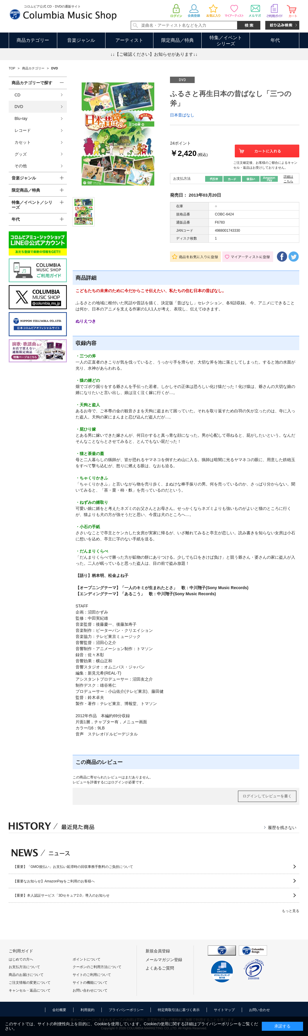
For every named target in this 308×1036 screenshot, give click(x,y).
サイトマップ (224, 1010)
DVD (19, 106)
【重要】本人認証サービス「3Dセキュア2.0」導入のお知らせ (61, 895)
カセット (23, 142)
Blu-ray (21, 118)
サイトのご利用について (92, 975)
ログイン (118, 782)
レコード (23, 130)
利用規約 (87, 1010)
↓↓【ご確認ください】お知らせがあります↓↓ (154, 54)
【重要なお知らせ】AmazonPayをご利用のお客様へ (54, 881)
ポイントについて (87, 959)
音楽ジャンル (81, 40)
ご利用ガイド (21, 951)
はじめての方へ (21, 959)
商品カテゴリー (33, 40)
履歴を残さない (282, 827)
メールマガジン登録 (164, 959)
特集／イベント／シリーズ (32, 205)
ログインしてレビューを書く (267, 796)
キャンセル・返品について (30, 990)
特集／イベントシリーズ (225, 40)
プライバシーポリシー (126, 1010)
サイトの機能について (90, 983)
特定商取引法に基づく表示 (179, 1010)
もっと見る (290, 911)
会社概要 (59, 1010)
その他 (21, 165)
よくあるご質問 (160, 968)
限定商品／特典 (177, 40)
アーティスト (129, 40)
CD (17, 95)
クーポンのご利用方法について (97, 967)
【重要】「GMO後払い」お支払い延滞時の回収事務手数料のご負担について (73, 867)
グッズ (21, 154)
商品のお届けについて (26, 975)
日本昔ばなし (182, 115)
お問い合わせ (259, 1010)
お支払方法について (24, 967)
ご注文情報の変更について (30, 983)
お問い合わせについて (90, 990)
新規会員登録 (158, 951)
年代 (275, 40)
